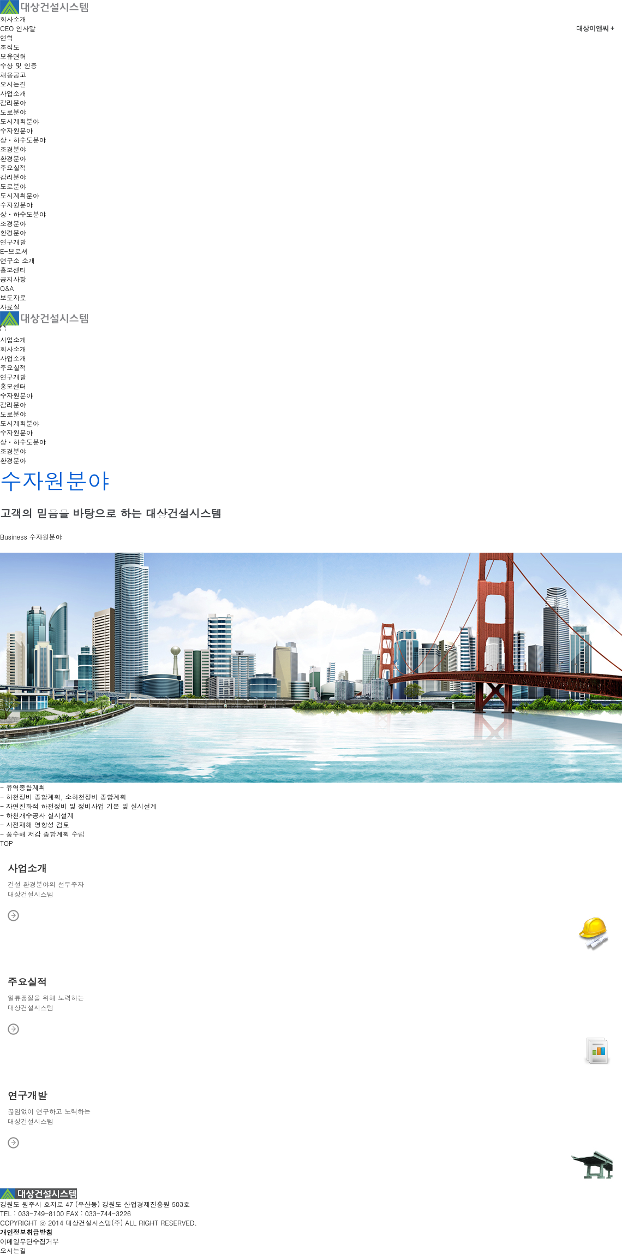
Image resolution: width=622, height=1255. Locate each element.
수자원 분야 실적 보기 (32, 546)
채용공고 (13, 74)
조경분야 (13, 148)
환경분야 (13, 158)
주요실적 (13, 167)
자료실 (10, 306)
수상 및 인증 (18, 65)
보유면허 (13, 56)
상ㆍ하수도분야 (23, 139)
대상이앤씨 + (595, 28)
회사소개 (13, 18)
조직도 (10, 46)
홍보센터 (13, 269)
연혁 (6, 37)
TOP (6, 843)
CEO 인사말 (17, 28)
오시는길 (13, 83)
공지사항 (13, 278)
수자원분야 (16, 130)
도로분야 (13, 111)
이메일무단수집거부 (29, 1241)
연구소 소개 (17, 260)
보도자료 (13, 297)
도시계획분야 (19, 121)
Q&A (7, 288)
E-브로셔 (14, 251)
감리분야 (13, 102)
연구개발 (13, 241)
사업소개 (13, 93)
